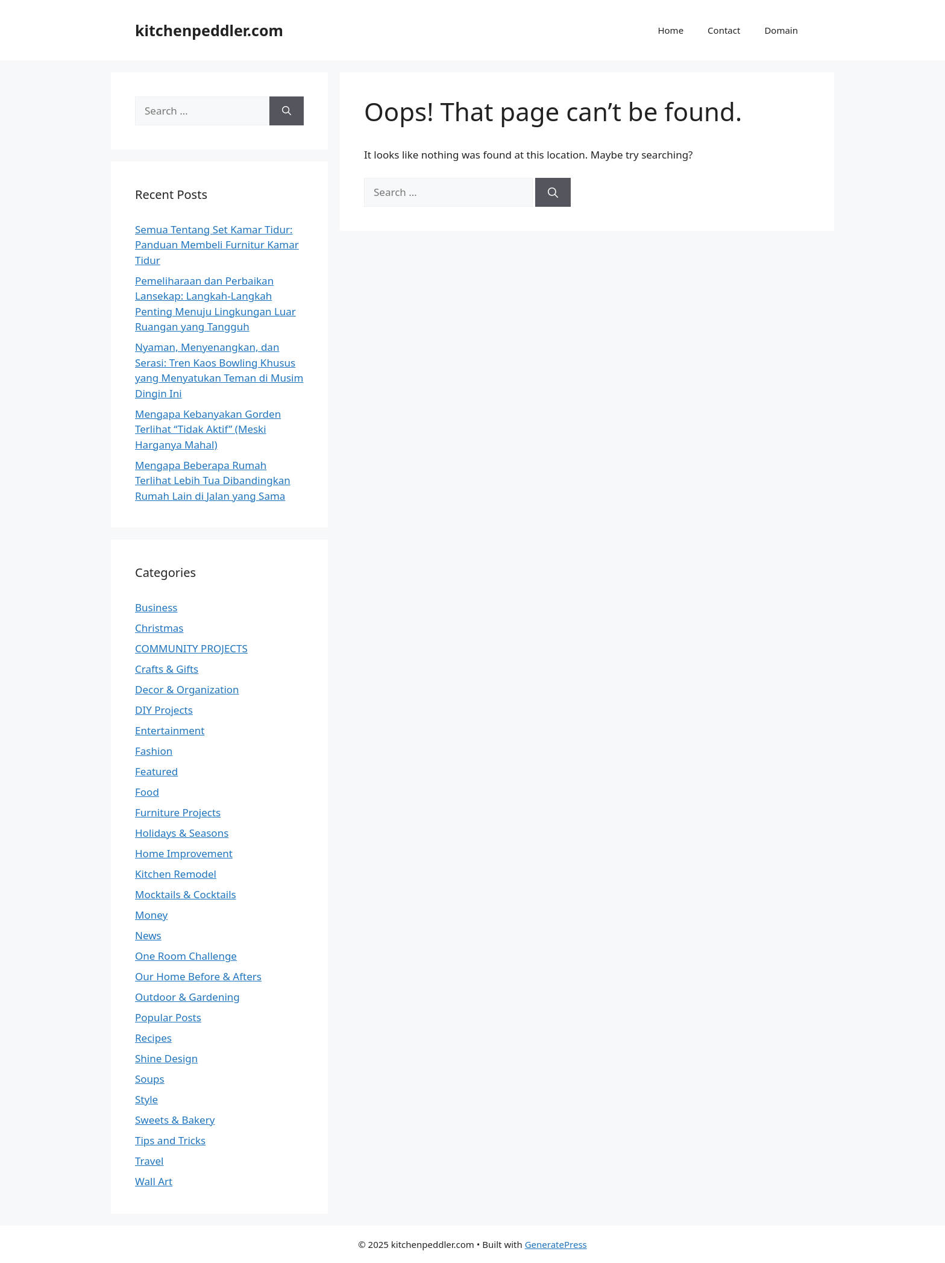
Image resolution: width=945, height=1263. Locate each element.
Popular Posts (168, 1017)
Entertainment (169, 730)
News (148, 935)
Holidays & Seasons (181, 833)
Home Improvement (184, 853)
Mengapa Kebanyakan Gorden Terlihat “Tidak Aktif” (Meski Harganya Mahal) (208, 429)
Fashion (153, 751)
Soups (150, 1079)
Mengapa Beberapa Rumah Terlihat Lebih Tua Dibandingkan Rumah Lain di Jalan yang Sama (212, 480)
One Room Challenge (186, 956)
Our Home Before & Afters (198, 976)
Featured (156, 771)
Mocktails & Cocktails (185, 894)
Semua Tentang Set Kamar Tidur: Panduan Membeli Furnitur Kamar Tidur (217, 244)
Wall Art (153, 1181)
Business (156, 607)
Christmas (159, 628)
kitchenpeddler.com (209, 30)
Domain (781, 30)
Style (146, 1099)
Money (151, 915)
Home (670, 30)
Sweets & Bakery (175, 1120)
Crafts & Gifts (166, 669)
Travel (149, 1161)
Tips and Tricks (170, 1140)
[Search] (553, 192)
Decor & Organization (187, 689)
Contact (724, 30)
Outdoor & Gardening (187, 997)
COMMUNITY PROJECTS (191, 648)
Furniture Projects (178, 812)
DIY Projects (164, 710)
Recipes (153, 1038)
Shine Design (166, 1058)
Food (147, 792)
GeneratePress (556, 1244)
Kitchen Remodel (175, 874)
